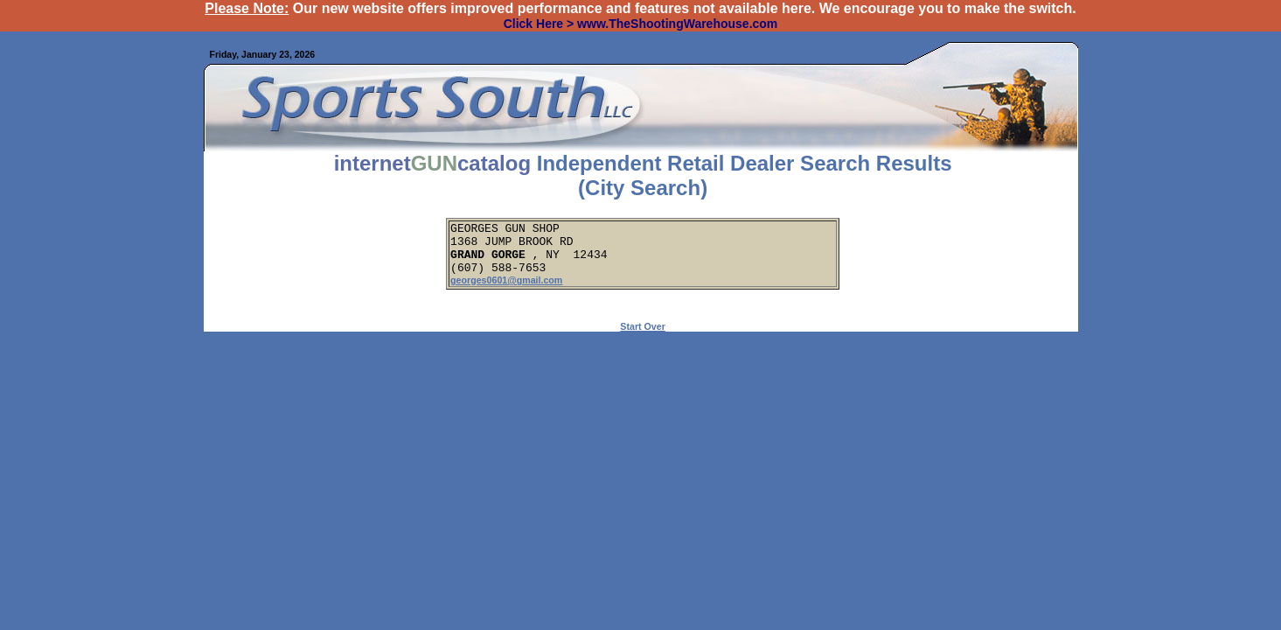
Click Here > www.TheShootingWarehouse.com (641, 24)
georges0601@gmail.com (506, 290)
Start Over (642, 337)
